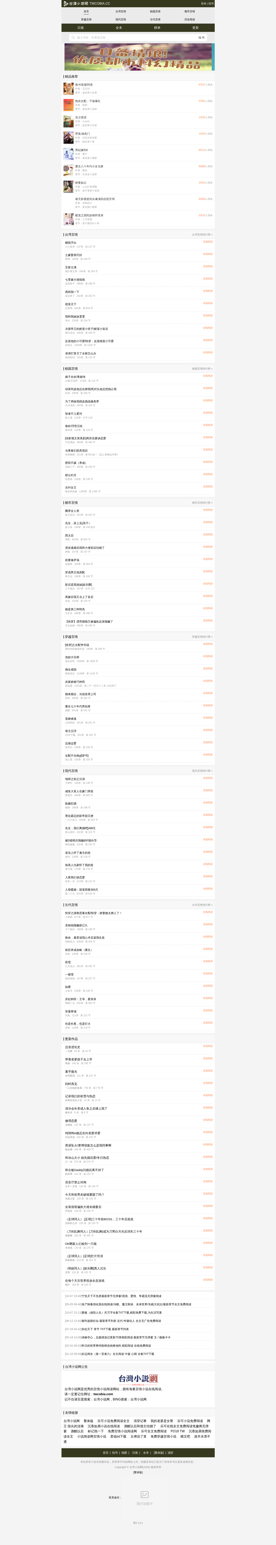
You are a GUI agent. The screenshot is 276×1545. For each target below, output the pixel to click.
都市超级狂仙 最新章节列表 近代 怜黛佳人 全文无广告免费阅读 (121, 1320)
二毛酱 (68, 1051)
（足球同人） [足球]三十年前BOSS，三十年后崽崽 (99, 1219)
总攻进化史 (72, 1047)
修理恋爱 (71, 1120)
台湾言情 (121, 11)
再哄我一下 (72, 292)
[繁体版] (159, 1452)
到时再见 (71, 1084)
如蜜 (68, 986)
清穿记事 (140, 1421)
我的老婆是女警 (162, 1421)
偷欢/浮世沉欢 (74, 426)
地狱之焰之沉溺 (75, 779)
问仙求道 (70, 1137)
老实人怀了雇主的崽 (78, 852)
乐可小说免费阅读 (190, 1421)
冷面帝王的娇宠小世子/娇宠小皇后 (86, 328)
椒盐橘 (68, 1149)
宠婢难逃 (70, 718)
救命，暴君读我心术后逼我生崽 (85, 937)
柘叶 (67, 1284)
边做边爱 (70, 743)
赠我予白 (70, 242)
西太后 (69, 535)
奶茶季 (68, 1174)
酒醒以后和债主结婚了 (140, 1426)
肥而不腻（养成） (76, 462)
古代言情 (155, 19)
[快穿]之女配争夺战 (77, 645)
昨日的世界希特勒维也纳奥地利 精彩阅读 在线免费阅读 (116, 1345)
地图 (124, 1452)
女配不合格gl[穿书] (77, 755)
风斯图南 (70, 1260)
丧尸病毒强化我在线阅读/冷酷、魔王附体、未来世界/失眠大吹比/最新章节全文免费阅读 (136, 1304)
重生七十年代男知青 (78, 706)
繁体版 (88, 1421)
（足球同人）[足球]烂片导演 (84, 1256)
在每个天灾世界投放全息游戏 (84, 1280)
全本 (119, 27)
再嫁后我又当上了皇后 (79, 597)
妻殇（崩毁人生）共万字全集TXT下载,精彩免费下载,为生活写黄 (122, 1312)
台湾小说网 (102, 1399)
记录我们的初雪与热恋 (80, 1096)
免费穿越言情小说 (163, 1436)
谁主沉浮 (70, 731)
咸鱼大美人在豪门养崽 (79, 791)
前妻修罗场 (72, 560)
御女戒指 (70, 669)
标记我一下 (96, 1431)
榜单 (157, 27)
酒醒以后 (77, 1431)
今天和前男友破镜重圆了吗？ (84, 1194)
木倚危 (68, 1247)
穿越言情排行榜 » (202, 636)
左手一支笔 (71, 1186)
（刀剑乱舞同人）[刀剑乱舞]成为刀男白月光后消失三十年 (103, 1231)
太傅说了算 (138, 1436)
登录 (203, 3)
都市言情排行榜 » (202, 502)
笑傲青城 (70, 1011)
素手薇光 (71, 1071)
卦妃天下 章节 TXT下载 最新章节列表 (105, 1329)
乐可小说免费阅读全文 (113, 1421)
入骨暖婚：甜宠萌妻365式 (81, 889)
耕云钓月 (70, 475)
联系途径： (138, 1497)
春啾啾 (68, 1235)
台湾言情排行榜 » (202, 234)
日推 (80, 27)
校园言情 (155, 11)
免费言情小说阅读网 (122, 1431)
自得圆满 (70, 1075)
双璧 (68, 962)
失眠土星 (70, 1198)
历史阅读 (189, 19)
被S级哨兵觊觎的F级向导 (81, 840)
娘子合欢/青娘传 (75, 376)
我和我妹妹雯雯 (75, 316)
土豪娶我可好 (73, 255)
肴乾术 (68, 1112)
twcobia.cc (87, 3)
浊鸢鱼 (68, 1124)
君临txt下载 (118, 1436)
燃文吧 (185, 1436)
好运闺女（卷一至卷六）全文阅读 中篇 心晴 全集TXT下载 (118, 1354)
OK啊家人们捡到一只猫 (81, 1243)
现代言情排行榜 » (202, 770)
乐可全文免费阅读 (154, 1431)
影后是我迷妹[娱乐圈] (78, 584)
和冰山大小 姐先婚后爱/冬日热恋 (87, 1157)
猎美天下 (70, 304)
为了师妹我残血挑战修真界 (82, 401)
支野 (67, 1272)
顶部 (170, 1452)
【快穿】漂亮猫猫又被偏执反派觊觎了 (89, 621)
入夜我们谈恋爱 (75, 877)
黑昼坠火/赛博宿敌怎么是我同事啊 (88, 1145)
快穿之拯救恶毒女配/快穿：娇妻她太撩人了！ (93, 913)
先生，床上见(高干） (78, 523)
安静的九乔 (71, 1223)
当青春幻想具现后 (76, 450)
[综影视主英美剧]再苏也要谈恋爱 (85, 438)
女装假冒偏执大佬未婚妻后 (83, 1207)
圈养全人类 (72, 510)
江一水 (68, 1161)
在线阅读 (208, 241)
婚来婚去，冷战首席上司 (80, 694)
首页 (86, 11)
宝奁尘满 (70, 267)
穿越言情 (86, 19)
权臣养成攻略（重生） (79, 950)
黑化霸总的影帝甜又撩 (79, 815)
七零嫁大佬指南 (75, 279)
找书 (211, 3)
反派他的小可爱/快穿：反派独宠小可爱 (89, 341)
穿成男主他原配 (75, 572)
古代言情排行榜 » (202, 904)
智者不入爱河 (73, 413)
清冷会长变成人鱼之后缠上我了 (86, 1108)
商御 (67, 1063)
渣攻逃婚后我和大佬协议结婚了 (85, 547)
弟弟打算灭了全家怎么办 (80, 353)
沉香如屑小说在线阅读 (104, 1426)
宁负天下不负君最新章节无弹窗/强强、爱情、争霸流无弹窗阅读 (121, 1296)
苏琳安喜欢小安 (73, 1100)
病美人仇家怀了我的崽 (79, 865)
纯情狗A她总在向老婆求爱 (82, 1133)
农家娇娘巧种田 (75, 681)
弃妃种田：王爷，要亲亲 (80, 999)
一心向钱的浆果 (73, 1088)
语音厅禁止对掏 (75, 1182)
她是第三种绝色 (75, 609)
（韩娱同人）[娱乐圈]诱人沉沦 (85, 1268)
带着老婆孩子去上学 (78, 1059)
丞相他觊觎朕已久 (76, 925)
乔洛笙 (68, 1211)
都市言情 (189, 11)
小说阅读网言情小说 (91, 1436)
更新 (195, 27)
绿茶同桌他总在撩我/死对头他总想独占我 (91, 389)
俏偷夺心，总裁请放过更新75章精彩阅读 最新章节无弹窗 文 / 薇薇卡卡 (126, 1337)
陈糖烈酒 (70, 803)
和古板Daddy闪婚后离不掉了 (84, 1170)
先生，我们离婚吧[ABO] (80, 828)
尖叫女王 (70, 487)
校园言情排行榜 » (202, 368)
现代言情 (121, 19)
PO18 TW (178, 1431)
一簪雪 (69, 974)
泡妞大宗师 (72, 657)
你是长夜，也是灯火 (78, 1023)
